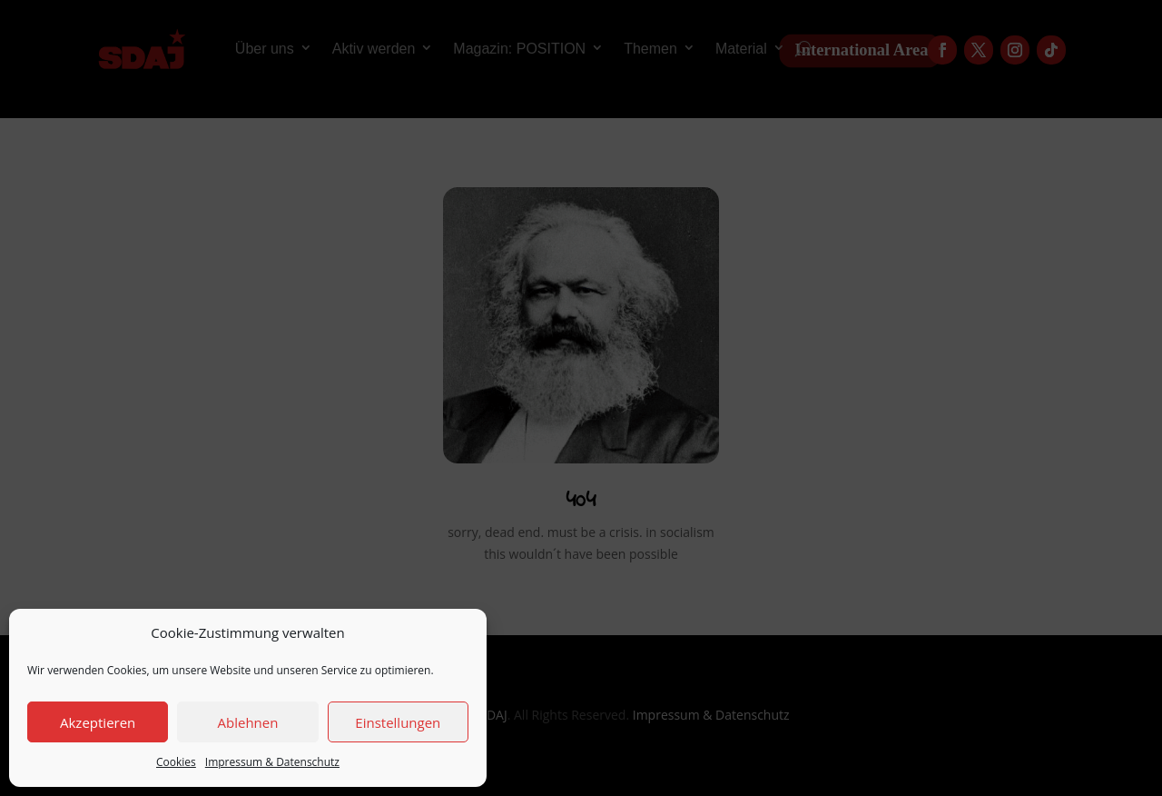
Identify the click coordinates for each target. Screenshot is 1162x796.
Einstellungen (397, 722)
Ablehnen (248, 722)
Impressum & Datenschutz (272, 762)
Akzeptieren (97, 722)
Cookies (176, 762)
